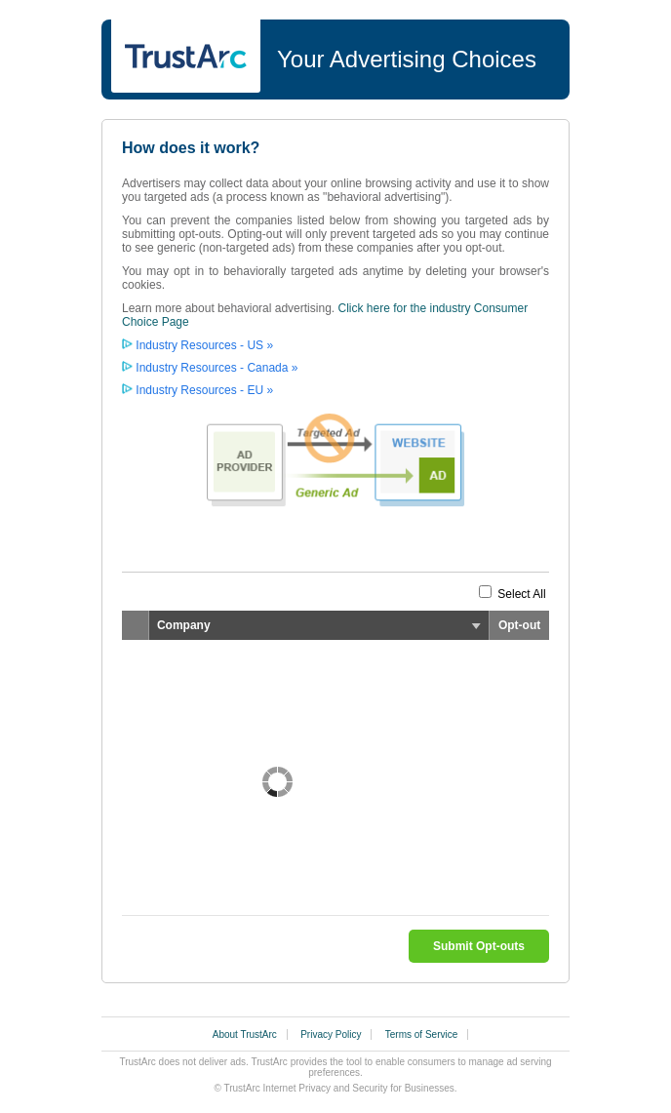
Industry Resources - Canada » (216, 368)
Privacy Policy (330, 1034)
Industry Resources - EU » (204, 390)
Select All (521, 594)
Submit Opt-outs (479, 946)
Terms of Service (421, 1034)
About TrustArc (245, 1034)
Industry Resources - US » (204, 345)
